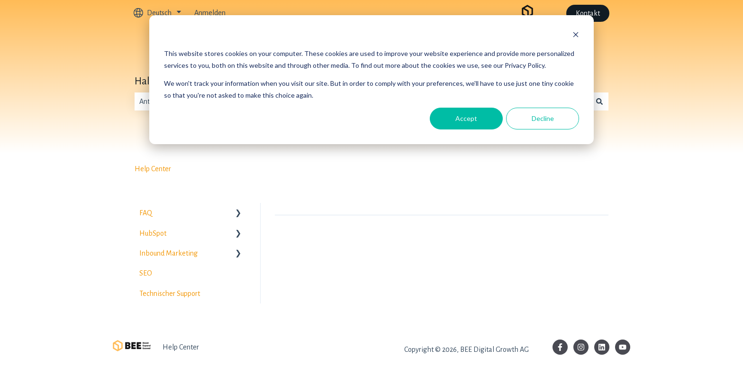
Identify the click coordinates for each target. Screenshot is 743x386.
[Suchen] (599, 101)
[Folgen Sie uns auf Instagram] (581, 347)
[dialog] (371, 79)
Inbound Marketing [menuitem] (168, 253)
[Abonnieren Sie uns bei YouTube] (622, 347)
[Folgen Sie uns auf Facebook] (560, 347)
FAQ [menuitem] (145, 213)
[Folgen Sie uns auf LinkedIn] (601, 347)
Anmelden (210, 13)
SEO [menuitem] (145, 273)
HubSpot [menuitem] (152, 233)
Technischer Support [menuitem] (169, 293)
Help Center (153, 169)
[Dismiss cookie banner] (575, 36)
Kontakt (588, 13)
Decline (543, 118)
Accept (466, 118)
